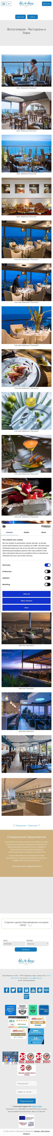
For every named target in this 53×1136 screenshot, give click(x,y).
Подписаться (26, 1101)
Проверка (26, 949)
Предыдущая (21, 825)
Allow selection (26, 601)
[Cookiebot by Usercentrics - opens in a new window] (41, 526)
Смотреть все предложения (26, 866)
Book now (46, 4)
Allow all (26, 594)
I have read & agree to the (27, 1106)
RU (9, 4)
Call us (32, 17)
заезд (5, 940)
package (29, 940)
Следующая (32, 825)
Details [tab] (26, 532)
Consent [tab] (9, 532)
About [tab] (43, 532)
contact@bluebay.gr (35, 978)
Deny (26, 608)
